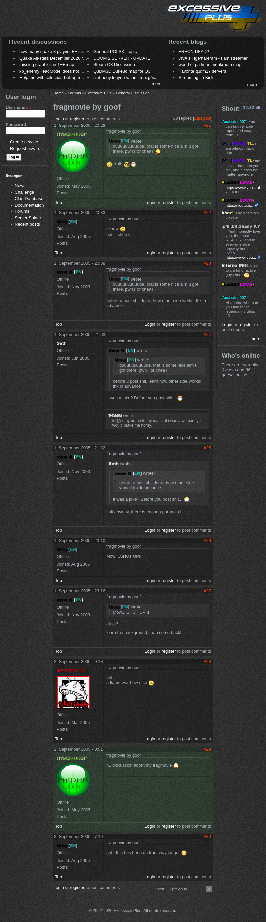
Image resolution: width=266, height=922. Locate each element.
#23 (207, 263)
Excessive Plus (98, 93)
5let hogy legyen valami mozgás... (126, 77)
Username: (18, 107)
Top (58, 202)
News (20, 185)
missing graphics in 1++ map (46, 64)
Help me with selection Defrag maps (53, 77)
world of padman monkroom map (210, 64)
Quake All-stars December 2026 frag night (59, 58)
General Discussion (132, 93)
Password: (18, 124)
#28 (207, 661)
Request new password (32, 148)
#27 (207, 590)
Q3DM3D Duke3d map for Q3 (121, 71)
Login (58, 118)
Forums (22, 211)
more (157, 83)
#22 (207, 212)
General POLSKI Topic (115, 51)
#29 (207, 749)
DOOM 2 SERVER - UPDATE (121, 58)
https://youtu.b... (239, 205)
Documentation (29, 205)
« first (159, 889)
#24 (207, 334)
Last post (203, 118)
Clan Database (29, 198)
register (77, 118)
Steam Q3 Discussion (114, 64)
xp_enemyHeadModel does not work (54, 71)
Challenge (24, 192)
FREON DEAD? (194, 51)
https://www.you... (241, 187)
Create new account (29, 141)
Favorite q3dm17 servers (202, 71)
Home (58, 93)
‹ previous (178, 889)
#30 (207, 836)
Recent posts (27, 224)
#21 (207, 125)
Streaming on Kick (196, 77)
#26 (207, 540)
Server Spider (28, 217)
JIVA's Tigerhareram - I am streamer (213, 58)
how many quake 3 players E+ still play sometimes (67, 51)
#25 (207, 447)
